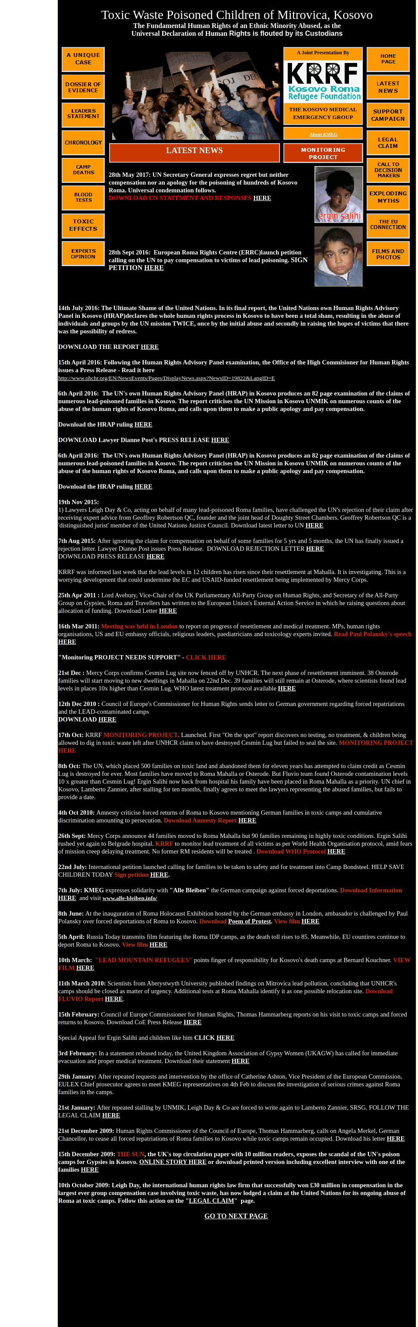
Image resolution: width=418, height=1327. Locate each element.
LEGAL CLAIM (211, 1200)
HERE (150, 346)
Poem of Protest (249, 921)
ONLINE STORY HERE (173, 1161)
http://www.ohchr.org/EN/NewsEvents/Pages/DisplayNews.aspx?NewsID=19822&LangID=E (166, 378)
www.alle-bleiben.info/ (130, 898)
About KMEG (324, 134)
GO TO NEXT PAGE (236, 1216)
